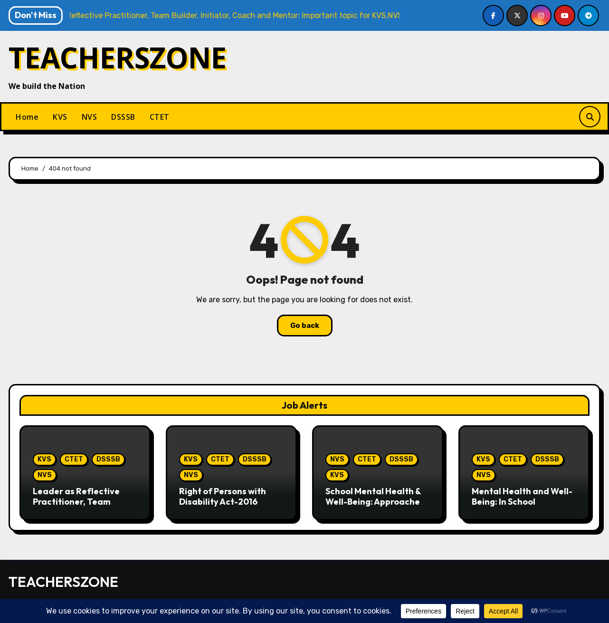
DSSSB (123, 117)
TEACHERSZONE (118, 57)
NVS (89, 117)
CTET (160, 117)
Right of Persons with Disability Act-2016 (222, 496)
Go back (304, 325)
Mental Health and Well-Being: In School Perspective (522, 501)
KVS (60, 117)
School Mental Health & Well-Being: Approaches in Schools (374, 501)
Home (27, 117)
